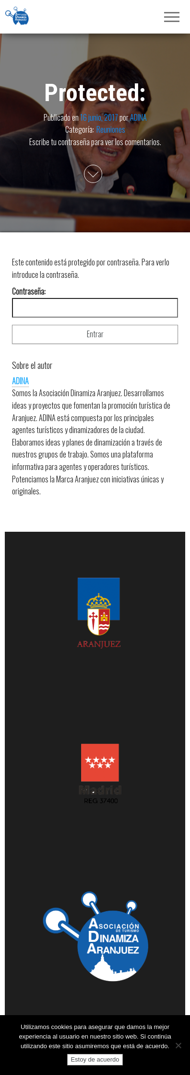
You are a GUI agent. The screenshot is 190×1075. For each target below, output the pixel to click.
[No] (178, 1045)
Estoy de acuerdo (95, 1059)
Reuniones (110, 129)
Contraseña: (95, 302)
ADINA (138, 117)
